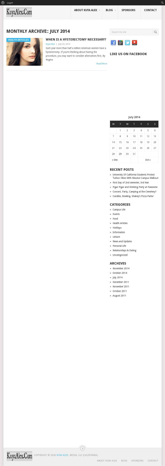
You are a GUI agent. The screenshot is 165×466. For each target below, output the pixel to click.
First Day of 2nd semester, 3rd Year (131, 182)
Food (115, 218)
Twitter (127, 43)
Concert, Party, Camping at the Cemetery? (134, 191)
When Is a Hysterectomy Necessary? (76, 39)
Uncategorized (120, 255)
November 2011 (121, 286)
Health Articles (120, 223)
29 (120, 154)
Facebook (113, 43)
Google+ (120, 43)
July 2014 (117, 277)
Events (116, 214)
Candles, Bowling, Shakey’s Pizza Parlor (133, 196)
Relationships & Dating (124, 250)
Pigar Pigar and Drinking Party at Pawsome (135, 187)
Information (119, 232)
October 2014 (120, 273)
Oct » (148, 159)
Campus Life (119, 209)
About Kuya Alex (85, 10)
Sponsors (128, 10)
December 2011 (121, 282)
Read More (102, 63)
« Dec (115, 159)
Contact (150, 10)
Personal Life (119, 246)
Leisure (116, 236)
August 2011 (119, 295)
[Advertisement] (137, 89)
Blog (109, 10)
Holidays (117, 227)
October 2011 (120, 291)
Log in (10, 2)
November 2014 (121, 268)
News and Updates (122, 241)
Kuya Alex (50, 44)
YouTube (134, 43)
